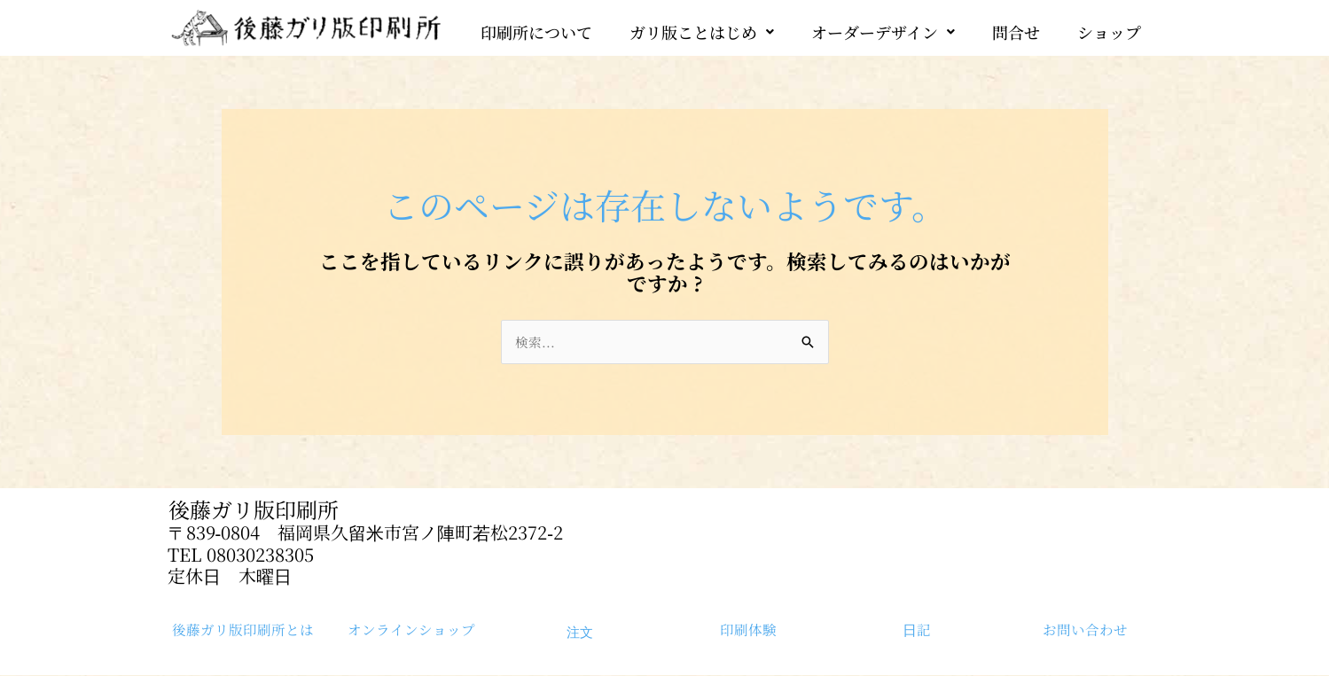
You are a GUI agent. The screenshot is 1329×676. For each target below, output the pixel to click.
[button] (702, 27)
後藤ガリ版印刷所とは (243, 630)
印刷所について (536, 27)
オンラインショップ (411, 630)
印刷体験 (748, 630)
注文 (580, 632)
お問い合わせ (1085, 630)
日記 (917, 630)
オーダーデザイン (883, 27)
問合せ (1016, 27)
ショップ (1109, 27)
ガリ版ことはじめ (701, 27)
